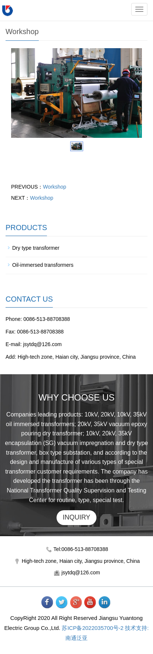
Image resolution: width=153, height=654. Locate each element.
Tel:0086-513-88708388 (81, 549)
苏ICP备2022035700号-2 (92, 628)
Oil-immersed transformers (43, 265)
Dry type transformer (35, 248)
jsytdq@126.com (80, 572)
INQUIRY (77, 517)
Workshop (54, 187)
